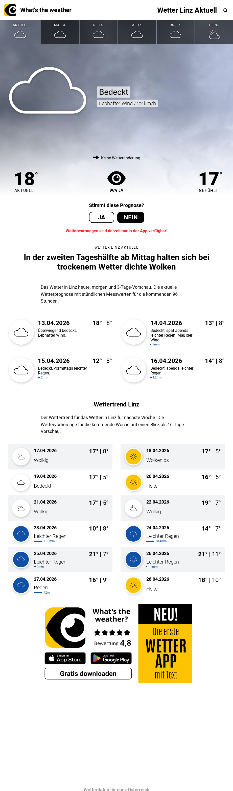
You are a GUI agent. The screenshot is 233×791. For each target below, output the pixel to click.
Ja (101, 217)
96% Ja (116, 181)
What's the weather (38, 10)
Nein (131, 217)
